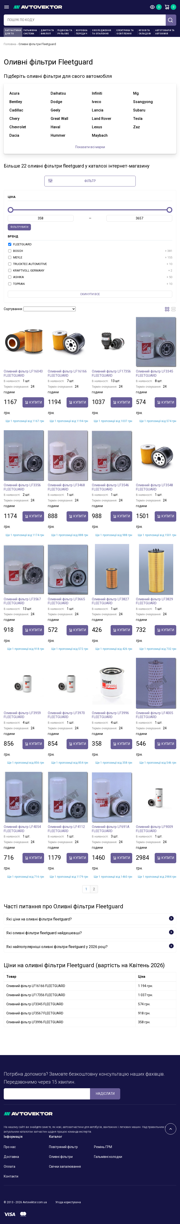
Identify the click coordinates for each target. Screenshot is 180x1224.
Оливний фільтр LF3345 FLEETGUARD (154, 373)
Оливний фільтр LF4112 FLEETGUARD (66, 829)
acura (14, 93)
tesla (137, 118)
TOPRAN (90, 283)
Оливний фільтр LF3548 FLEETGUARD (154, 487)
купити (33, 402)
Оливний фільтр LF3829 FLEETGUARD (154, 601)
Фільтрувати (19, 227)
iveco (96, 102)
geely (55, 110)
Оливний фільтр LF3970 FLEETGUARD (66, 715)
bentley (15, 102)
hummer (58, 135)
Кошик (167, 7)
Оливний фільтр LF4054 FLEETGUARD (22, 829)
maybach (100, 135)
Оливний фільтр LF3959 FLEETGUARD (22, 715)
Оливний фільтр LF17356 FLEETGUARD (111, 373)
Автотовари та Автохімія (165, 32)
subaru (139, 110)
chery (14, 118)
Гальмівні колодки (108, 1157)
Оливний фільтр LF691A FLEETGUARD (110, 829)
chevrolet (17, 127)
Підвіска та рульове (64, 32)
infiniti (97, 93)
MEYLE (90, 257)
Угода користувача (68, 1202)
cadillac (16, 110)
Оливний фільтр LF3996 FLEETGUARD (110, 715)
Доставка (11, 1157)
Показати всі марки (90, 147)
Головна (10, 44)
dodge (56, 102)
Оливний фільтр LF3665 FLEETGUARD (66, 601)
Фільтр (72, 180)
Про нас (10, 1147)
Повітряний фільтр (63, 1147)
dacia (14, 135)
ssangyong (143, 102)
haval (55, 127)
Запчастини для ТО (13, 32)
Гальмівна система (30, 32)
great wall (59, 118)
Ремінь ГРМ (103, 1147)
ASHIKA (90, 277)
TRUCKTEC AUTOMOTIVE (90, 264)
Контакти (11, 1176)
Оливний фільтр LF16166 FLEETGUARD (67, 373)
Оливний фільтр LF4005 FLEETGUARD (154, 715)
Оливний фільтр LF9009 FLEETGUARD (154, 829)
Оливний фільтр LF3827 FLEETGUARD (110, 601)
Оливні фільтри (61, 1157)
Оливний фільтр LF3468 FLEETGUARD (66, 487)
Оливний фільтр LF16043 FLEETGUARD (23, 373)
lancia (97, 110)
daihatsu (58, 93)
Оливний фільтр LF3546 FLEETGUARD (110, 487)
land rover (101, 118)
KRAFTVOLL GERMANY (90, 270)
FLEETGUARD (20, 244)
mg (136, 93)
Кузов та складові (145, 32)
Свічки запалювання (65, 1166)
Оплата (9, 1166)
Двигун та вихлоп (47, 32)
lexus (97, 127)
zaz (136, 127)
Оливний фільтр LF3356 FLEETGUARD (22, 487)
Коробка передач (82, 32)
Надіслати (105, 1093)
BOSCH (90, 251)
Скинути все (90, 294)
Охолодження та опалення (101, 32)
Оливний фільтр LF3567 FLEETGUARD (22, 601)
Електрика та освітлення (125, 32)
